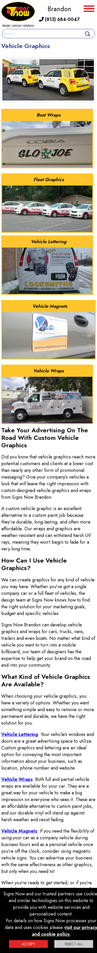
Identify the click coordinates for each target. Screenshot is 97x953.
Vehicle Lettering (19, 734)
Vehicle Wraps (17, 779)
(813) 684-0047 (59, 19)
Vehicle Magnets (19, 831)
